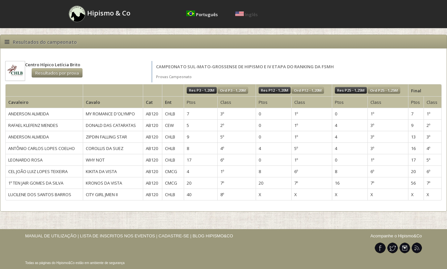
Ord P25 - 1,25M (384, 90)
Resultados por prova (57, 73)
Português (202, 14)
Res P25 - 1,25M (351, 90)
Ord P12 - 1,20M (308, 90)
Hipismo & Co (99, 14)
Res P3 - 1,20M (201, 90)
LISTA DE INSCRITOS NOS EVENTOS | (118, 235)
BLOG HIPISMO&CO (213, 235)
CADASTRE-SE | (176, 235)
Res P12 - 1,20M (274, 90)
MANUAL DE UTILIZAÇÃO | (52, 235)
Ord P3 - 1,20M (233, 90)
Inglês (246, 14)
